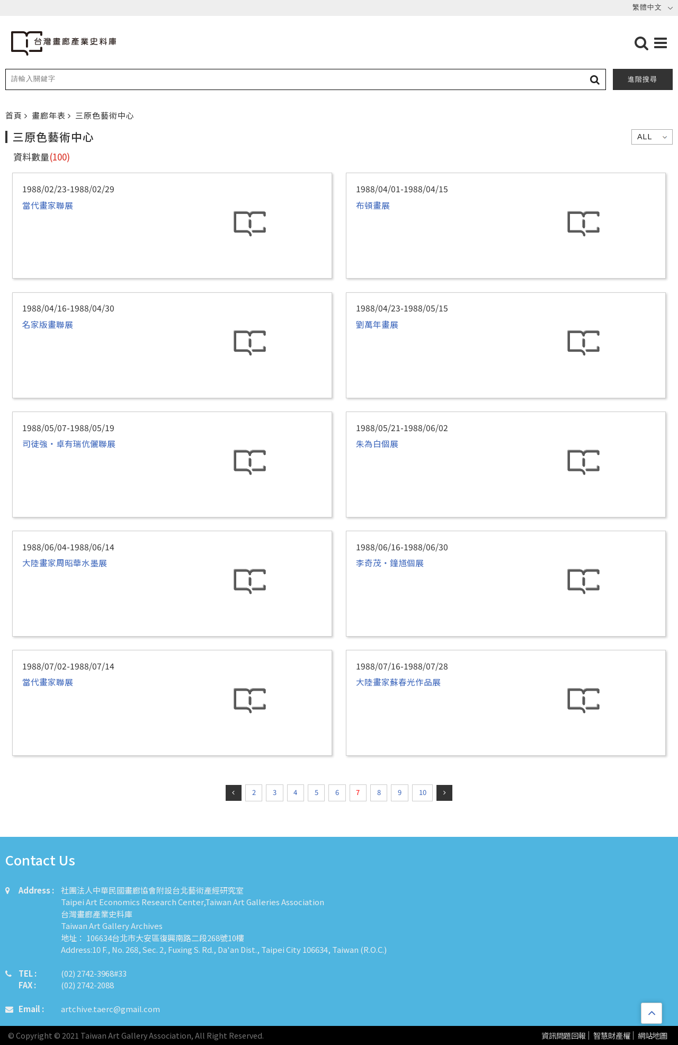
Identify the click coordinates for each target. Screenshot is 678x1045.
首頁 (14, 115)
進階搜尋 (642, 79)
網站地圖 (652, 1035)
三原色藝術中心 (105, 115)
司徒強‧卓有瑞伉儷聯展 (68, 443)
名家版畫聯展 (47, 324)
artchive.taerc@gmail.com (110, 1008)
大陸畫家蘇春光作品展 (398, 681)
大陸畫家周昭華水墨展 (64, 562)
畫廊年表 (50, 115)
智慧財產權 (611, 1035)
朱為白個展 (377, 443)
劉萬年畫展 (377, 324)
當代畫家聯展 (47, 205)
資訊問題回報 (563, 1035)
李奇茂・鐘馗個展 (390, 562)
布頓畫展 (373, 205)
